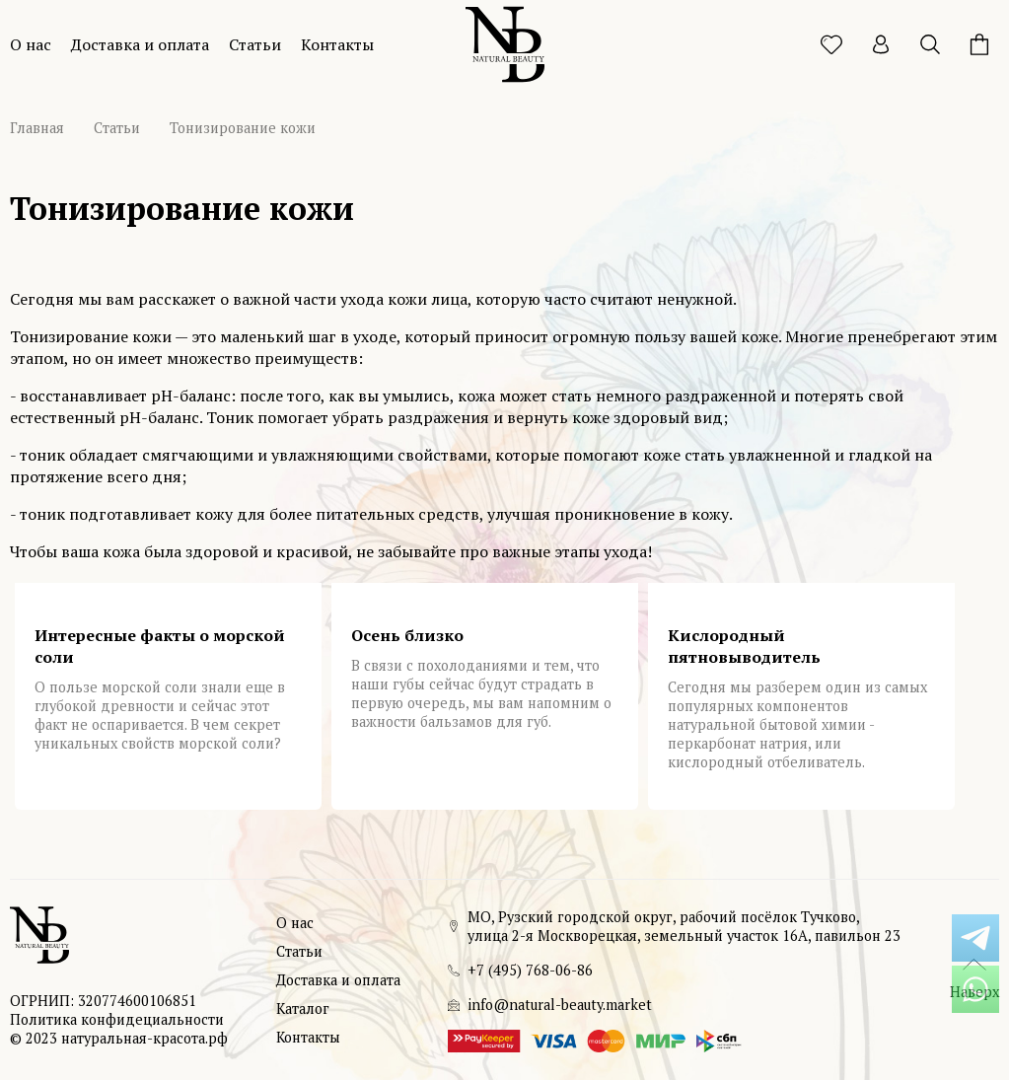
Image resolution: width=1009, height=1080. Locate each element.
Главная (37, 127)
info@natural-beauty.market (560, 1004)
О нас (30, 44)
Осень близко (407, 635)
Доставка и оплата (140, 44)
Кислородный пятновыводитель (744, 646)
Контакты (337, 44)
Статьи (255, 44)
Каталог (302, 1008)
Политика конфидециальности (117, 1019)
